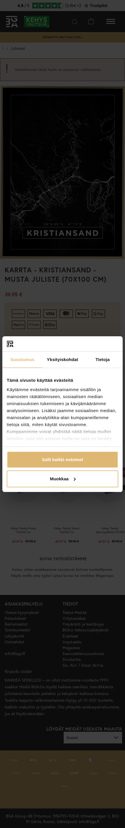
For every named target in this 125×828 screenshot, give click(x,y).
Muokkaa (63, 478)
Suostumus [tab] (22, 359)
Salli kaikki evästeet (62, 459)
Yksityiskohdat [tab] (62, 359)
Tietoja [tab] (103, 359)
